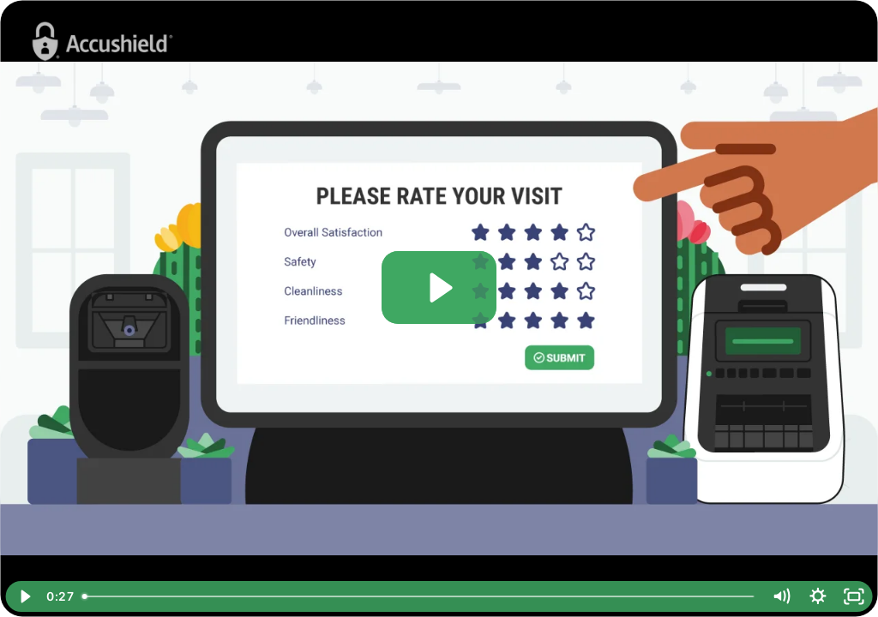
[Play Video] (23, 596)
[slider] (419, 596)
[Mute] (781, 596)
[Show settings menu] (817, 596)
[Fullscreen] (854, 596)
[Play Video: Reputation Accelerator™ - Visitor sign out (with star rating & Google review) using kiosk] (439, 287)
